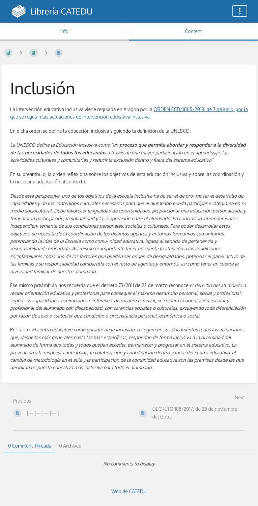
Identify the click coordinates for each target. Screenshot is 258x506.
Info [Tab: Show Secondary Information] (64, 31)
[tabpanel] (129, 463)
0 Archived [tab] (70, 446)
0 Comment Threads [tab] (29, 446)
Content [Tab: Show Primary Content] (193, 31)
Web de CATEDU (129, 491)
